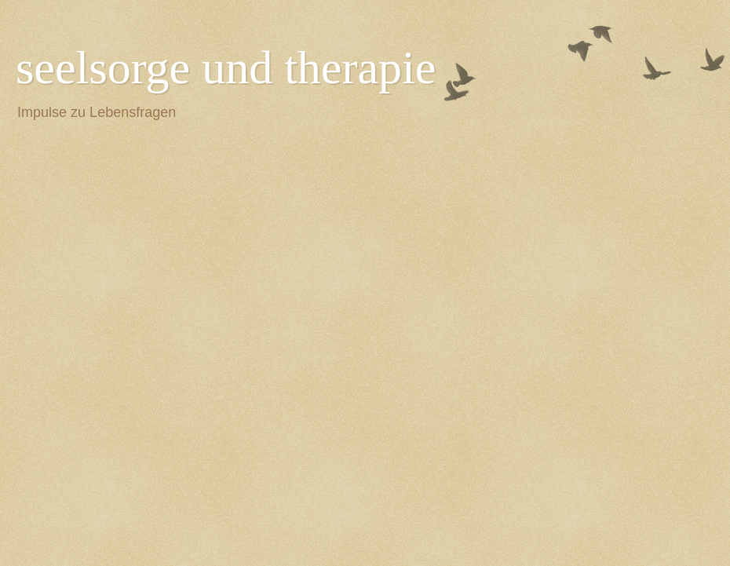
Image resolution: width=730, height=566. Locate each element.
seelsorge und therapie (226, 67)
